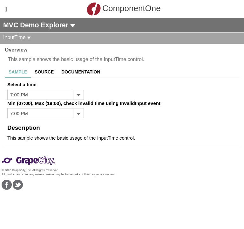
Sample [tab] (18, 71)
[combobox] (40, 95)
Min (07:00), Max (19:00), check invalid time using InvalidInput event (83, 103)
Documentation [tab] (80, 71)
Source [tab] (44, 71)
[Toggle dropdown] (78, 95)
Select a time (22, 84)
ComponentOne (123, 9)
